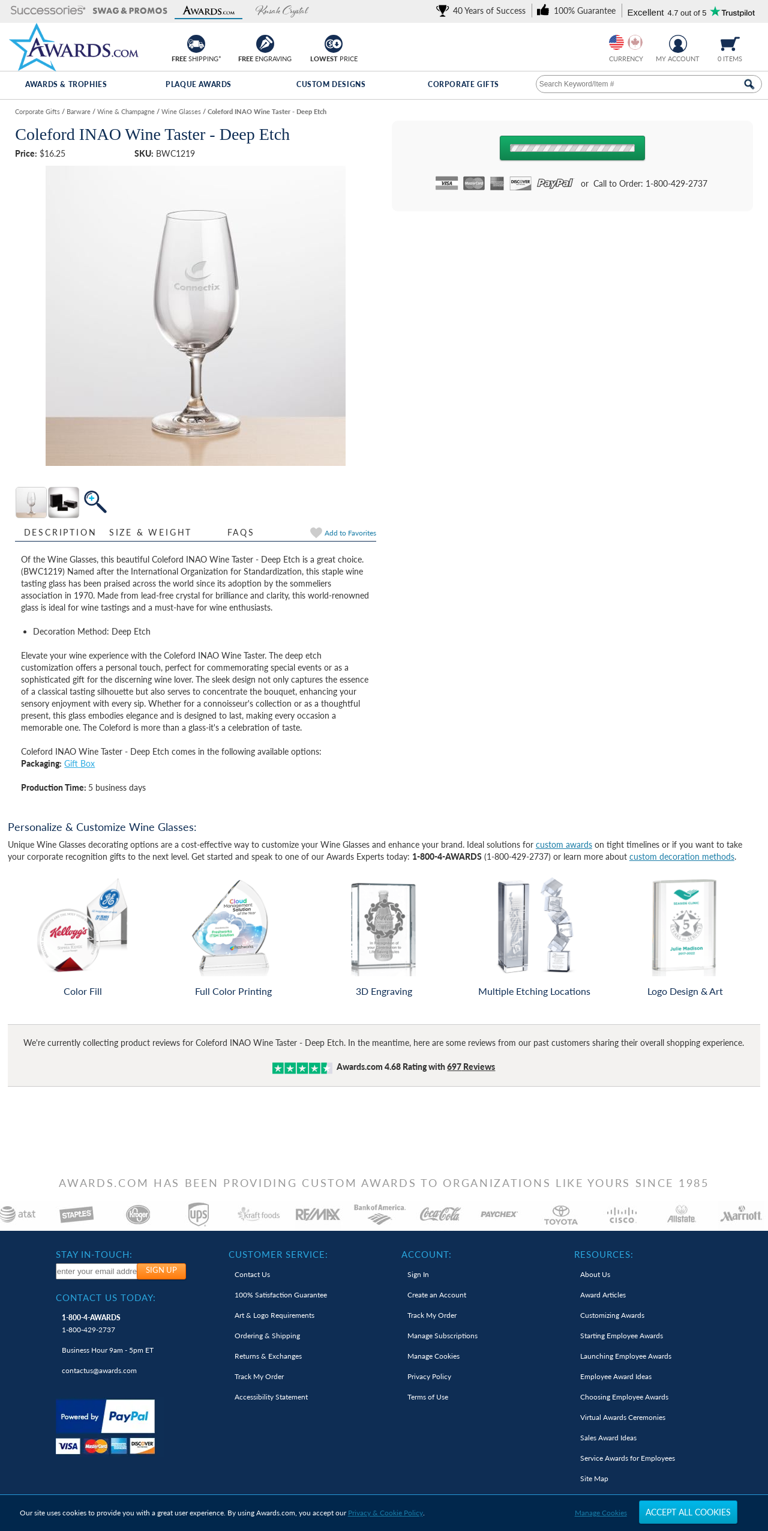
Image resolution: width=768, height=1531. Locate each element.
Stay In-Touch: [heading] (94, 1254)
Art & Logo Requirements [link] (274, 1315)
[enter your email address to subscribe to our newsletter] (97, 1271)
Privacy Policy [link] (429, 1376)
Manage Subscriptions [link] (442, 1335)
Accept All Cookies (688, 1512)
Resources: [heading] (604, 1254)
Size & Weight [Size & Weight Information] (150, 532)
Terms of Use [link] (427, 1396)
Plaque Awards (199, 84)
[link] (483, 10)
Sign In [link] (418, 1274)
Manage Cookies (601, 1512)
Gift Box (79, 763)
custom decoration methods (681, 856)
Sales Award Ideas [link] (608, 1437)
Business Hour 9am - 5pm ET (108, 1349)
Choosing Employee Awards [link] (624, 1396)
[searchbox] (649, 84)
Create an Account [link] (436, 1294)
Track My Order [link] (259, 1376)
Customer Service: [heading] (278, 1254)
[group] (625, 42)
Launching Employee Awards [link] (625, 1355)
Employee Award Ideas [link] (616, 1376)
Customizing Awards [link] (612, 1315)
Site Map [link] (594, 1478)
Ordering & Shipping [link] (267, 1335)
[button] (48, 11)
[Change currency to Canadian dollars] (635, 42)
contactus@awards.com (99, 1370)
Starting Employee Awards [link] (621, 1335)
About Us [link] (595, 1274)
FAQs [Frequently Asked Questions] (241, 532)
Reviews (471, 1066)
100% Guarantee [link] (281, 1294)
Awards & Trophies (66, 84)
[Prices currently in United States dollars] (616, 42)
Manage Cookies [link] (433, 1355)
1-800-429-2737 (91, 1323)
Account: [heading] (426, 1254)
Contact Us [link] (252, 1274)
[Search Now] (749, 84)
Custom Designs (330, 84)
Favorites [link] (350, 532)
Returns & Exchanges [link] (268, 1355)
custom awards (564, 844)
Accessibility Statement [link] (271, 1396)
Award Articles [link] (603, 1294)
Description (60, 532)
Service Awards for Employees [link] (627, 1458)
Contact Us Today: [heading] (106, 1297)
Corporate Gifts (463, 84)
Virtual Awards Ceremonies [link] (622, 1417)
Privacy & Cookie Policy (385, 1512)
